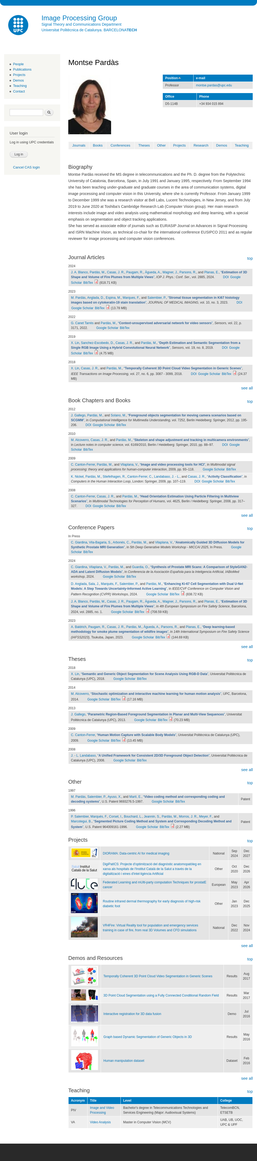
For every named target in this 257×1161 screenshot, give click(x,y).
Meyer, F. (205, 816)
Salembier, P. (157, 298)
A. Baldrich (78, 627)
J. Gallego (78, 415)
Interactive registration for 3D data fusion (132, 1014)
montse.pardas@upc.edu (214, 85)
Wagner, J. (170, 272)
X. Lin (75, 343)
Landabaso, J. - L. (167, 476)
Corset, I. (115, 816)
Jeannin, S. (152, 816)
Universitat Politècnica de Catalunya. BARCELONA (89, 30)
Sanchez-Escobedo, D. (97, 343)
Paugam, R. (134, 272)
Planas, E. (211, 272)
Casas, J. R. (115, 272)
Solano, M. (118, 415)
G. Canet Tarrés (82, 323)
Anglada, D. (95, 298)
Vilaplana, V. (129, 464)
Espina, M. (113, 298)
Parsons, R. (187, 272)
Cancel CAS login (26, 167)
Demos (18, 80)
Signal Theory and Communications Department (81, 24)
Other (161, 145)
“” (165, 323)
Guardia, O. (140, 567)
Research (201, 145)
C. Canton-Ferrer (83, 464)
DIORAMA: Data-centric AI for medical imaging (136, 853)
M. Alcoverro (80, 440)
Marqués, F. (109, 584)
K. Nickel (77, 476)
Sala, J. (93, 584)
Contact (19, 91)
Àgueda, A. (153, 272)
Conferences (120, 145)
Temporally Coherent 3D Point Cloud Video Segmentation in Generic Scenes (157, 976)
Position (173, 78)
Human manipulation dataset (123, 1061)
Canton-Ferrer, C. (139, 476)
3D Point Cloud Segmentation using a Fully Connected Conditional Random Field (161, 995)
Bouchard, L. (133, 816)
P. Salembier (80, 816)
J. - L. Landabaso (83, 755)
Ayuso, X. (114, 797)
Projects (19, 75)
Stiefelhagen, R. (114, 476)
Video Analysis (100, 1122)
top (250, 258)
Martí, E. (135, 797)
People (18, 64)
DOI (226, 277)
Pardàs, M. (97, 272)
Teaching (20, 86)
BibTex (88, 283)
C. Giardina (79, 542)
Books (98, 145)
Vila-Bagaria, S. (100, 542)
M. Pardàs (78, 298)
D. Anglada (79, 584)
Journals (78, 145)
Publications (22, 69)
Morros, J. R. (188, 816)
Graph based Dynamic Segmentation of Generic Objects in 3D (147, 1037)
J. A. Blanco (79, 272)
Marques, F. (131, 298)
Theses (144, 145)
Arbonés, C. (121, 542)
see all (247, 388)
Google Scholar (82, 308)
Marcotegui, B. (81, 821)
